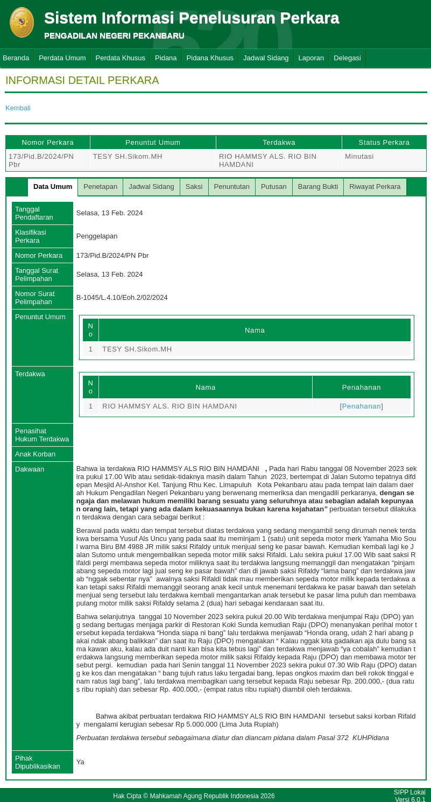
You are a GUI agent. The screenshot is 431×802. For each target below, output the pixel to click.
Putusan (274, 186)
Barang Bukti (318, 186)
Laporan (311, 58)
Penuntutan (232, 186)
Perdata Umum (62, 58)
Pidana (165, 58)
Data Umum (52, 186)
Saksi (194, 186)
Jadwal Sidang (266, 58)
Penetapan (100, 186)
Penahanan (361, 406)
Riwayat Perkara (374, 186)
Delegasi (347, 58)
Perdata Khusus (121, 58)
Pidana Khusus (210, 58)
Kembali (18, 108)
